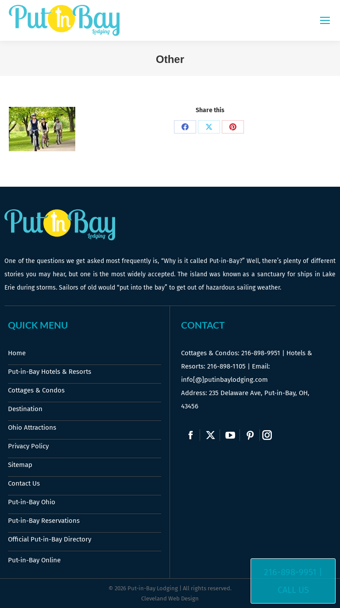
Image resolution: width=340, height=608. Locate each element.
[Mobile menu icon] (325, 20)
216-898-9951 (260, 353)
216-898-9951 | (293, 572)
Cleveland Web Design (170, 598)
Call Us (293, 589)
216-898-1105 (226, 366)
